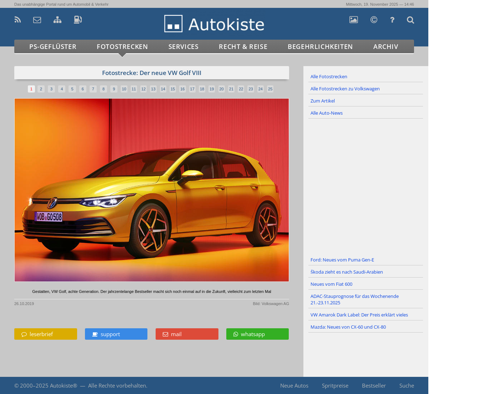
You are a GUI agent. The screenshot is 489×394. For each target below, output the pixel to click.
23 (250, 89)
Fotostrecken (122, 46)
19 (212, 89)
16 (182, 89)
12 (143, 89)
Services (183, 46)
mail (172, 334)
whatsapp (249, 334)
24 (260, 89)
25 (270, 89)
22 (241, 89)
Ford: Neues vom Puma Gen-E (342, 259)
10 (124, 89)
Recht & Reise (243, 46)
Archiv (385, 46)
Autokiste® (63, 385)
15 (173, 89)
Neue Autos (294, 385)
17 (192, 89)
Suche (406, 385)
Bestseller (374, 385)
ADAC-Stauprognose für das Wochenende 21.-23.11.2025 (355, 299)
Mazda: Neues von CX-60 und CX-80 (348, 327)
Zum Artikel (323, 101)
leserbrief (37, 334)
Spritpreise (335, 385)
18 (202, 89)
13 (153, 89)
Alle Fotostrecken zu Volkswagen (345, 88)
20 (222, 89)
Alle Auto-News (327, 113)
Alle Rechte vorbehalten (117, 385)
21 (231, 89)
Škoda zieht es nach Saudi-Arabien (347, 272)
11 (134, 89)
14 (163, 89)
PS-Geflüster (52, 46)
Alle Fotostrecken (329, 76)
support (106, 334)
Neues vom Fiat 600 (331, 284)
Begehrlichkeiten (320, 46)
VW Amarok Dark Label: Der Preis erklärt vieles (359, 314)
